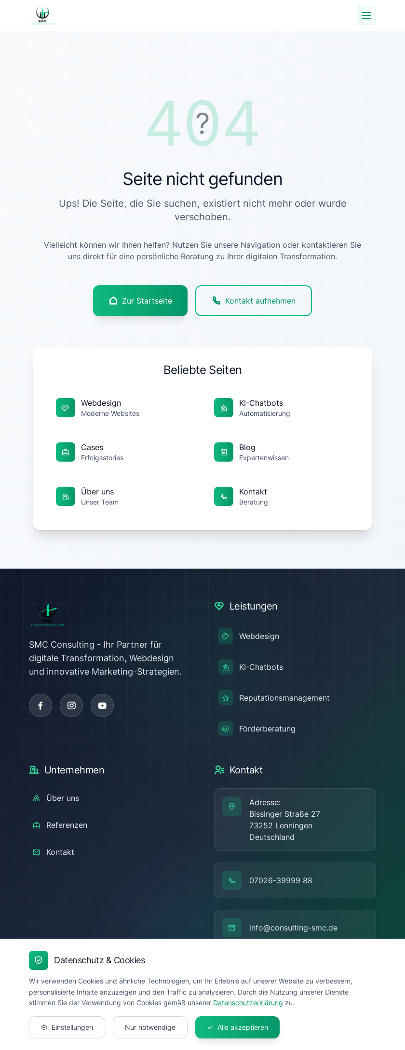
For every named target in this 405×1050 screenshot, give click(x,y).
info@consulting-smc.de (293, 927)
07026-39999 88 (280, 880)
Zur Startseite (140, 300)
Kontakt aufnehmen (254, 300)
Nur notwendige (150, 1027)
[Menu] (366, 15)
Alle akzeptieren (237, 1027)
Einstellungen (67, 1027)
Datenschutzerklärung (248, 1002)
